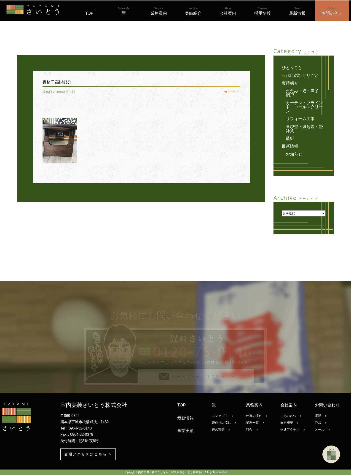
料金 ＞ (252, 429)
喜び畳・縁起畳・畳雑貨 (304, 128)
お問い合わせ (327, 405)
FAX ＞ (321, 422)
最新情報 (297, 11)
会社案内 (228, 11)
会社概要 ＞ (290, 422)
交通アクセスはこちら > (89, 454)
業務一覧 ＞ (255, 422)
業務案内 (158, 11)
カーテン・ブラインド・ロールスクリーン (304, 107)
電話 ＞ (321, 415)
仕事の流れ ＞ (257, 415)
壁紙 (290, 138)
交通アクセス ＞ (293, 429)
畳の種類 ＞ (221, 429)
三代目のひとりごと (300, 75)
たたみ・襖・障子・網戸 (304, 93)
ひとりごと (292, 67)
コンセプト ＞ (223, 415)
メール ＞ (323, 429)
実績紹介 (193, 11)
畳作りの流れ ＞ (224, 422)
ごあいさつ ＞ (291, 415)
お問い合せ (332, 11)
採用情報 (262, 11)
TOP (89, 11)
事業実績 (185, 430)
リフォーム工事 (300, 119)
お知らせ (294, 154)
